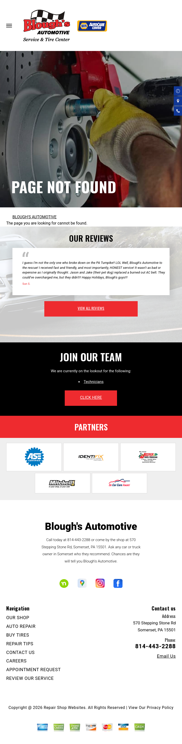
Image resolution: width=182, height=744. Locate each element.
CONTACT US (20, 652)
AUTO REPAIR (21, 626)
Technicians (94, 381)
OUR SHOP (17, 617)
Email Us (166, 656)
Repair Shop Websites (65, 707)
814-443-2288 (78, 540)
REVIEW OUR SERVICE (30, 678)
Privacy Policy (160, 707)
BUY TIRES (17, 635)
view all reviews (91, 308)
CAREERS (16, 660)
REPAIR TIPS (19, 643)
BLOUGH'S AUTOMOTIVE (34, 217)
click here (91, 397)
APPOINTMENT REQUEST (33, 669)
